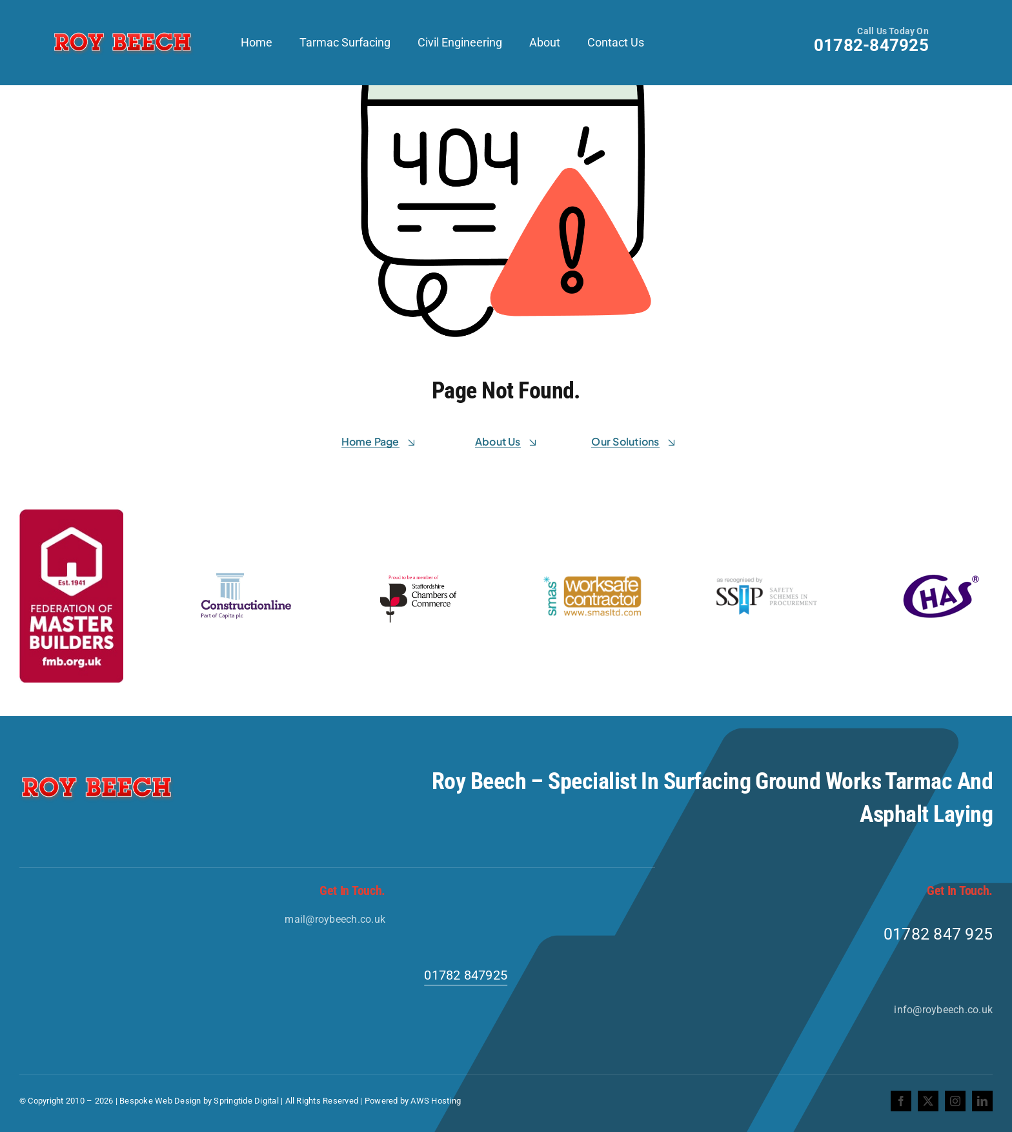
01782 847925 (465, 975)
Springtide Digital (246, 1101)
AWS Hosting (435, 1101)
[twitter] (928, 1101)
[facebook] (901, 1101)
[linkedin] (982, 1101)
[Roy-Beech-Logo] (123, 32)
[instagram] (955, 1101)
